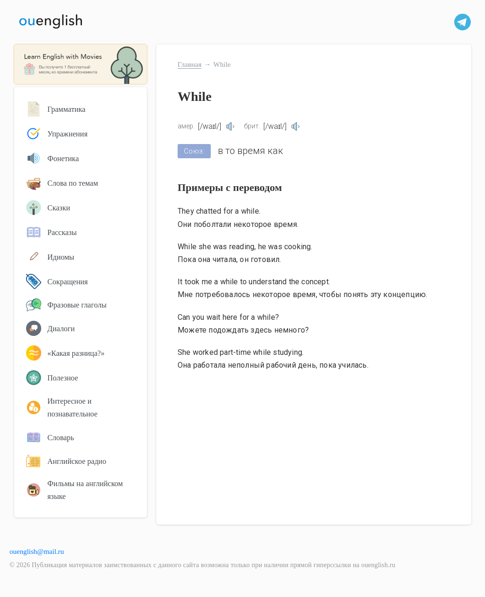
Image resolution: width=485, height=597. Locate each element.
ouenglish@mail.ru (36, 551)
